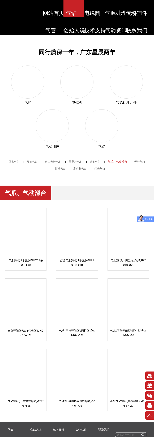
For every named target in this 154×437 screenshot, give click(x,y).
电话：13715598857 (42, 416)
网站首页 (51, 8)
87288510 (100, 416)
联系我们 (140, 25)
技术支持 (95, 25)
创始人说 (73, 25)
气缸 (73, 8)
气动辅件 (140, 8)
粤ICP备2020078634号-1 (62, 434)
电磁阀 (95, 8)
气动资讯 (117, 25)
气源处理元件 (117, 8)
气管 (51, 25)
